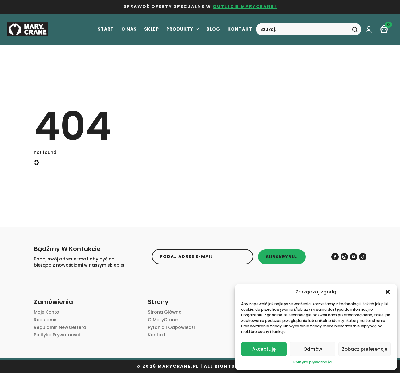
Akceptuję (264, 349)
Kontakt (240, 29)
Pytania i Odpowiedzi (171, 327)
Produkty (179, 29)
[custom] (362, 256)
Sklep (151, 29)
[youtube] (353, 256)
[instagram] (344, 256)
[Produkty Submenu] (196, 30)
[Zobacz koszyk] (384, 29)
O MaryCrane (163, 320)
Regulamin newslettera (60, 327)
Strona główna (165, 312)
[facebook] (335, 256)
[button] (388, 292)
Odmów (312, 349)
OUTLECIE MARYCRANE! (245, 7)
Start (106, 29)
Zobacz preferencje (364, 349)
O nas (129, 29)
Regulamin (46, 320)
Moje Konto (46, 312)
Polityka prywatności (312, 362)
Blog (213, 29)
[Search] (355, 29)
